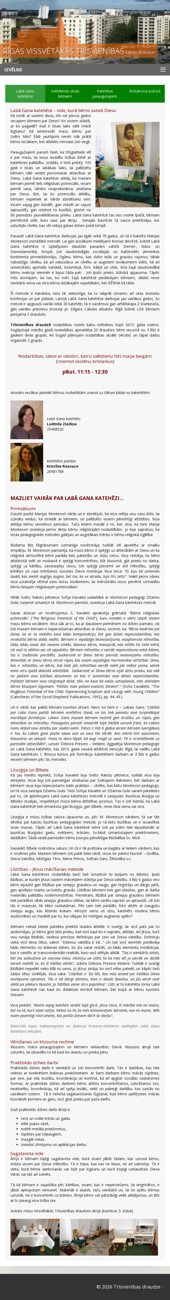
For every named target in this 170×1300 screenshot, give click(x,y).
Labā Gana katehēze (25, 94)
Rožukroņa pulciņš (145, 91)
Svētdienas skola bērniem (65, 94)
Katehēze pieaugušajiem (105, 94)
